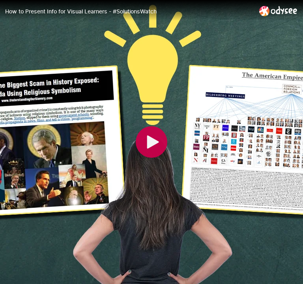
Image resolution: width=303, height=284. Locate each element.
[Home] (278, 10)
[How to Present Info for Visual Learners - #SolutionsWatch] (129, 11)
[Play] (151, 142)
